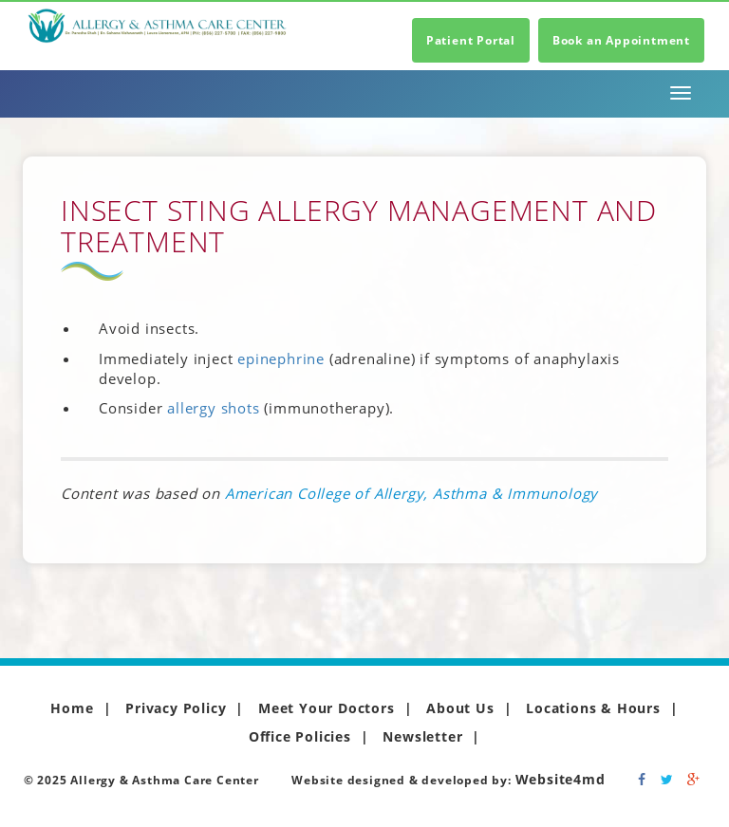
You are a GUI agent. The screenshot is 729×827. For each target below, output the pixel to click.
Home (71, 708)
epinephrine (281, 358)
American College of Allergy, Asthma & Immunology (411, 493)
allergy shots (213, 407)
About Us (460, 708)
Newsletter (422, 736)
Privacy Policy (175, 708)
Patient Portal (470, 40)
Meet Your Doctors (326, 708)
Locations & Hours (593, 708)
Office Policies (300, 736)
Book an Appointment (621, 40)
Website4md (560, 779)
